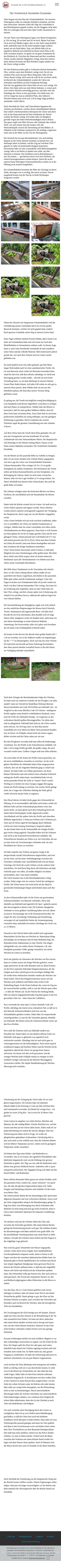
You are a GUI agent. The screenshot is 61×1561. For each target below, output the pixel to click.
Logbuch (39, 1536)
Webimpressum (25, 1536)
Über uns (11, 1536)
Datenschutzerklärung (30, 1541)
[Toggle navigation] (57, 4)
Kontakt (50, 1536)
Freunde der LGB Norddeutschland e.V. (28, 5)
